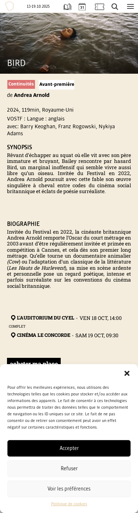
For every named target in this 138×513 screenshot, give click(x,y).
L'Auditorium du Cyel (42, 318)
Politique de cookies (69, 504)
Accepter (69, 448)
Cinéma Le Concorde (40, 335)
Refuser (69, 468)
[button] (127, 373)
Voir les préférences (69, 489)
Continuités (21, 84)
